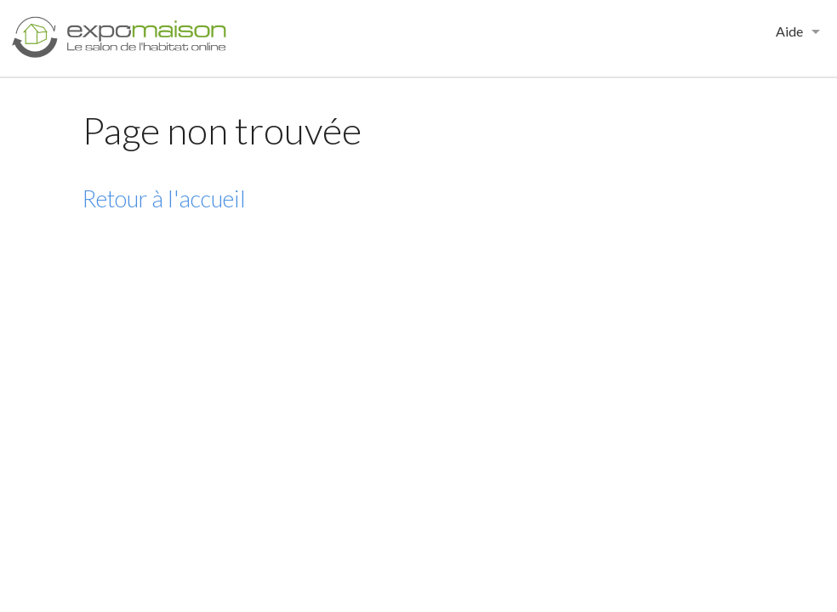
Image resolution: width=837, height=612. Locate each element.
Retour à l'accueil (164, 198)
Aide (789, 31)
